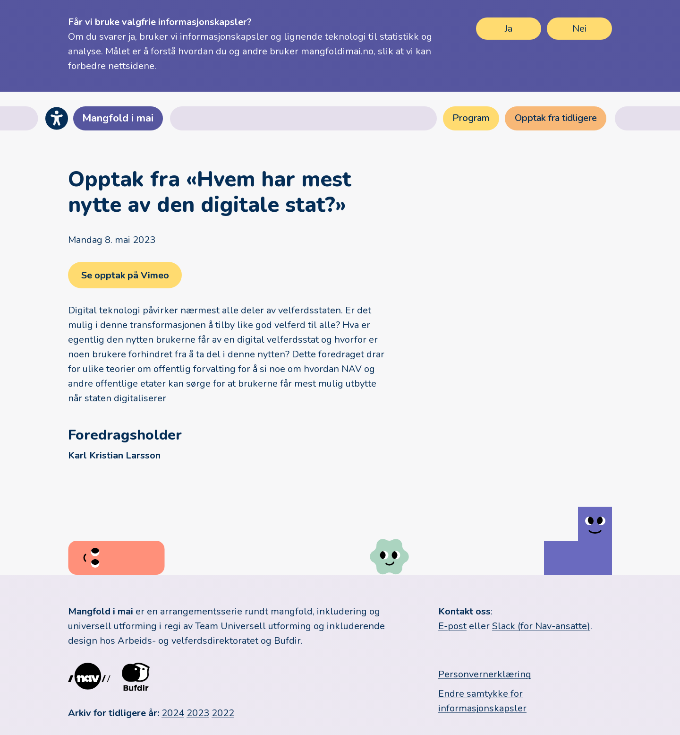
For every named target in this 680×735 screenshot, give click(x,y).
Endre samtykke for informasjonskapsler (482, 701)
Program (470, 118)
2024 (173, 713)
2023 (198, 713)
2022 (223, 713)
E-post (452, 626)
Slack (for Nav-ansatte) (541, 626)
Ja (508, 28)
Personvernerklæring (484, 674)
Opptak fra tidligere (556, 118)
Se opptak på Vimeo (125, 275)
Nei (579, 28)
